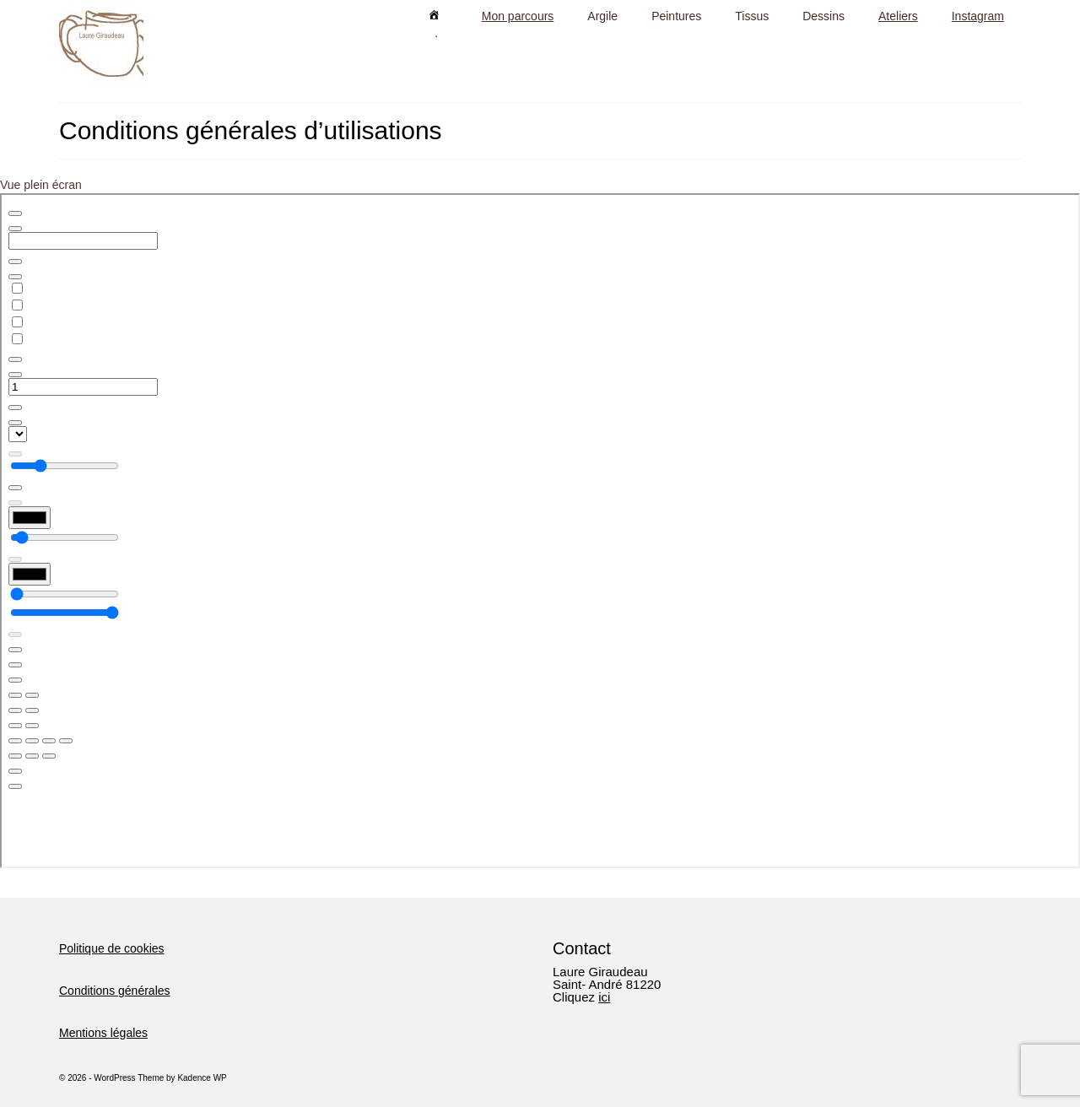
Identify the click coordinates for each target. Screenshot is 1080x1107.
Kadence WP (201, 1078)
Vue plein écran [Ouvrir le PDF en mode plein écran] (41, 185)
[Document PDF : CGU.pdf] (540, 530)
